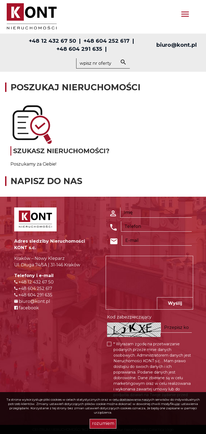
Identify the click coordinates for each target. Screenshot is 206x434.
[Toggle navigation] (185, 15)
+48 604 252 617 (106, 41)
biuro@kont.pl (176, 45)
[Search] (103, 63)
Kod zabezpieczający (129, 317)
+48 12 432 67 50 (52, 41)
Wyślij (175, 303)
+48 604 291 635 (79, 49)
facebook (26, 307)
